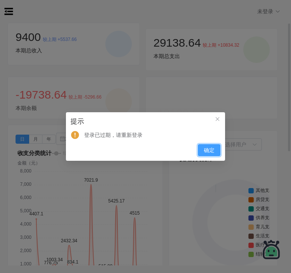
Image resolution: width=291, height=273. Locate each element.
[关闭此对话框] (217, 119)
